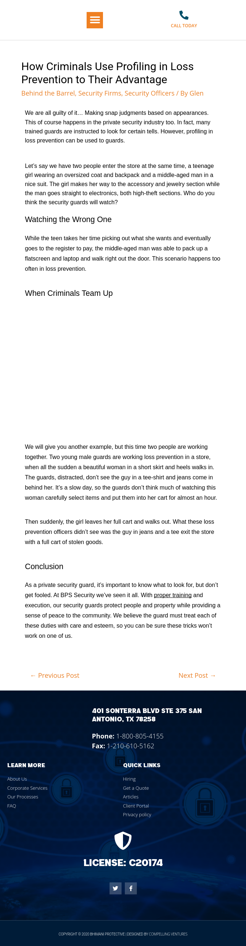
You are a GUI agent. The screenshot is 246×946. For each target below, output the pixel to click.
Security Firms (99, 93)
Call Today (184, 26)
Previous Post (54, 675)
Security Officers (150, 93)
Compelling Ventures (168, 934)
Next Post (198, 675)
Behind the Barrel (48, 93)
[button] (95, 20)
